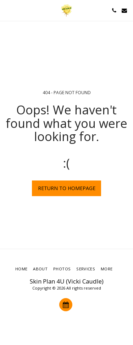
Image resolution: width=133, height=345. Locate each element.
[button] (8, 10)
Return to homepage (66, 188)
